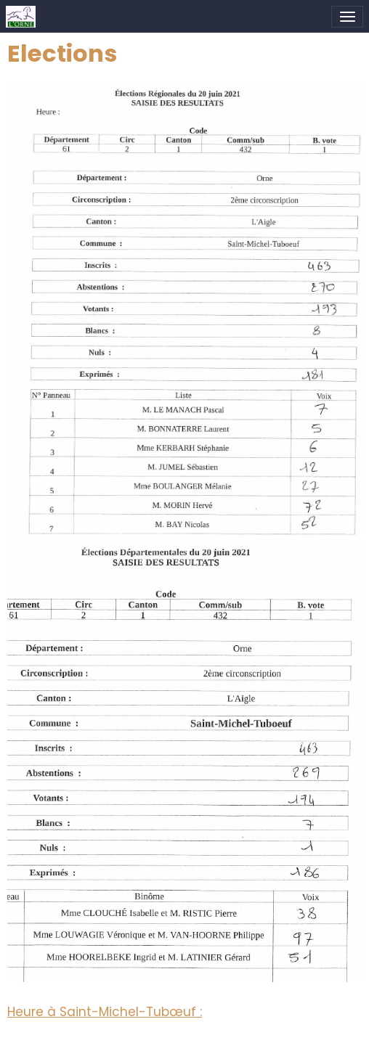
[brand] (23, 17)
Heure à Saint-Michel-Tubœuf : (104, 1011)
